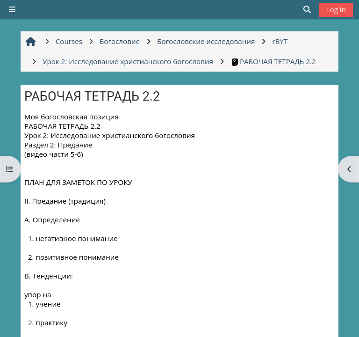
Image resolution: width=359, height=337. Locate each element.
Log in (336, 9)
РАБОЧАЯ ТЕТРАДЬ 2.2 (273, 61)
